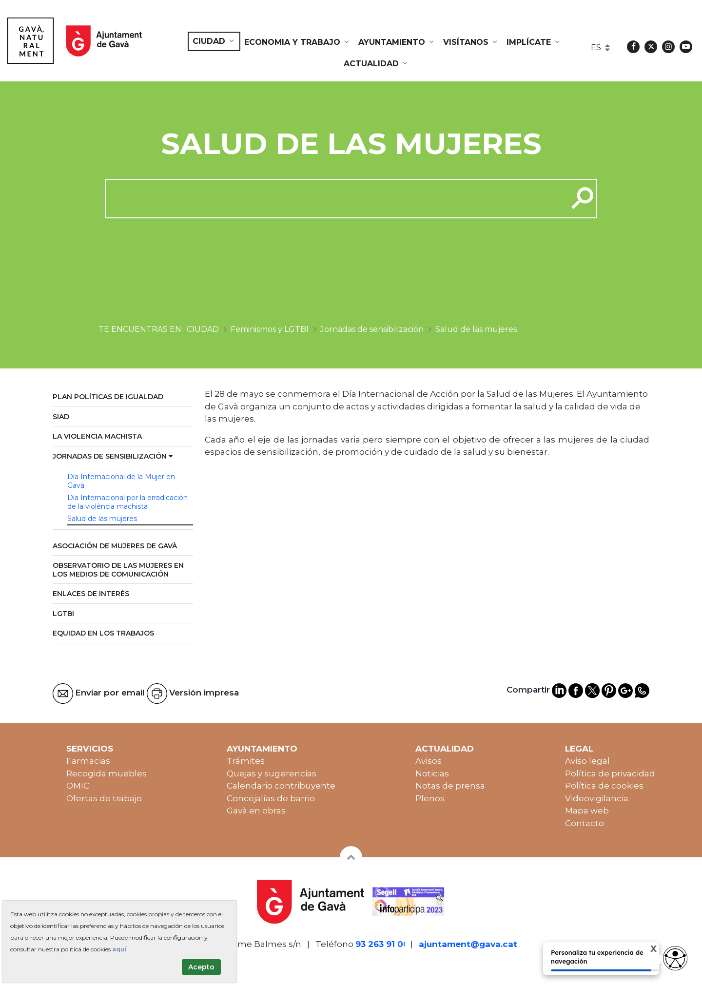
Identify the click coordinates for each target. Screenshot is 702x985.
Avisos (428, 761)
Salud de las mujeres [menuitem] (102, 518)
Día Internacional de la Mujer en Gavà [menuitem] (121, 481)
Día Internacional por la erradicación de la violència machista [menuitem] (127, 502)
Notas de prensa (450, 786)
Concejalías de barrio (271, 798)
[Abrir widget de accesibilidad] (675, 958)
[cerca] (332, 198)
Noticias (432, 773)
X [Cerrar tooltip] (647, 949)
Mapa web (587, 810)
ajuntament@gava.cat (468, 944)
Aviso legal (587, 761)
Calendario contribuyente (281, 786)
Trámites (246, 761)
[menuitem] (214, 41)
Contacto (584, 823)
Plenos (430, 798)
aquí (119, 949)
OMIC (77, 786)
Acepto (201, 967)
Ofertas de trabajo (104, 798)
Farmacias (88, 761)
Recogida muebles (106, 773)
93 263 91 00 (382, 944)
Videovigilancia (596, 798)
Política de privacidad (610, 773)
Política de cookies (604, 786)
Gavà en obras (256, 810)
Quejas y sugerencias (271, 773)
